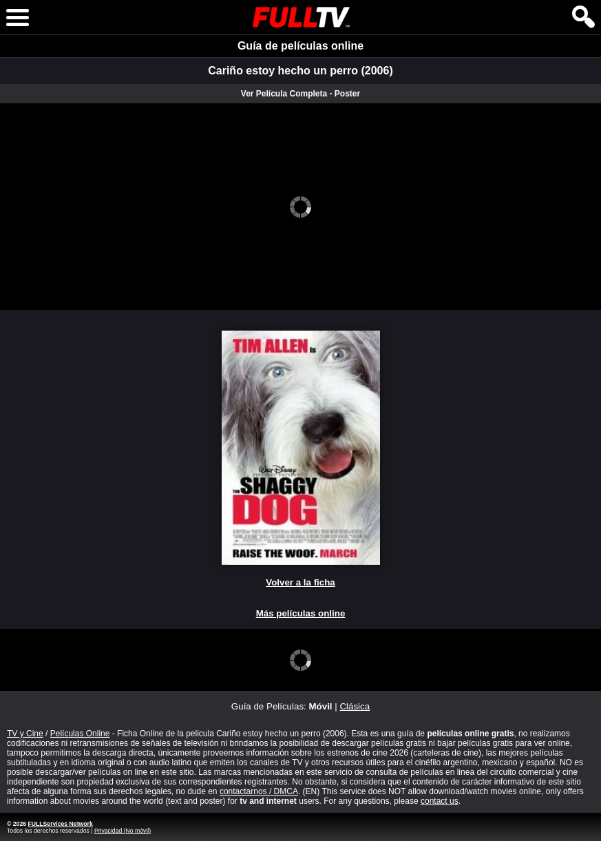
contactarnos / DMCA (259, 791)
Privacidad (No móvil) (122, 830)
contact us (439, 801)
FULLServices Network (60, 823)
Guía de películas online (300, 46)
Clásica (354, 706)
